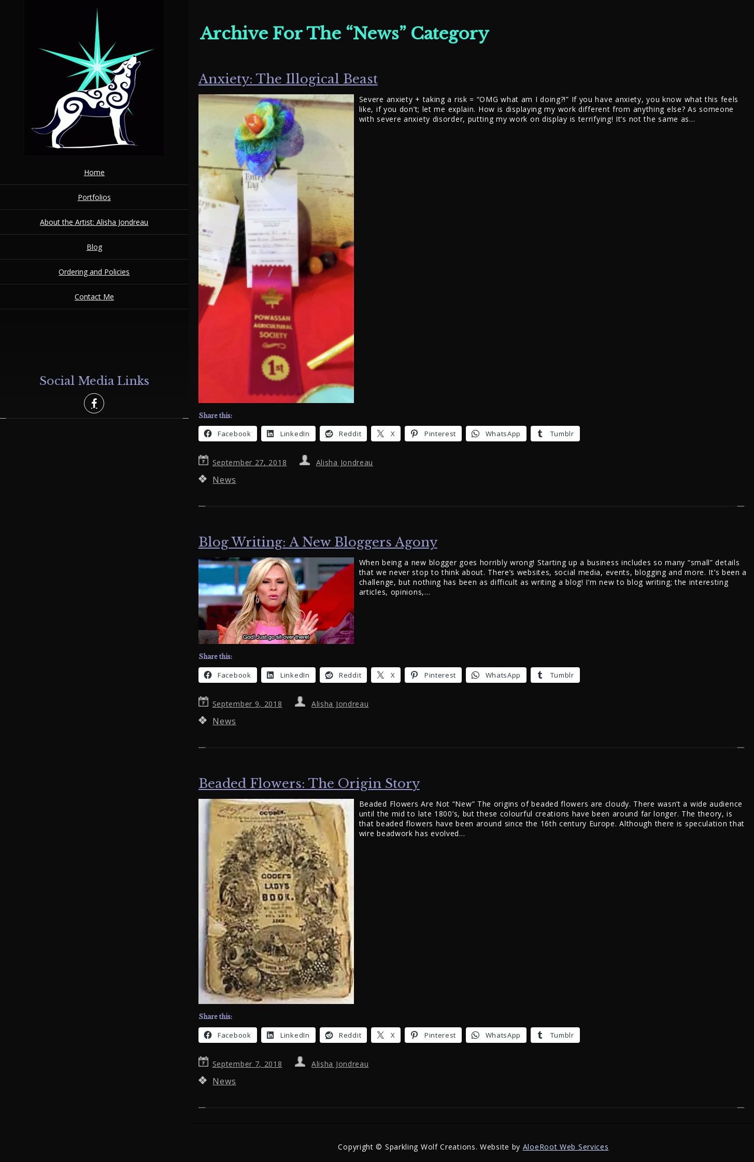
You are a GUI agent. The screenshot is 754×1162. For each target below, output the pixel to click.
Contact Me (94, 297)
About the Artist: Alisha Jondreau (94, 222)
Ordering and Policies (94, 272)
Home (94, 172)
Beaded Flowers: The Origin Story (309, 783)
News (224, 479)
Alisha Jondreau (345, 462)
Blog (94, 247)
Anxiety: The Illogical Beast (288, 79)
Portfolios (94, 197)
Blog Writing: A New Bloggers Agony (317, 542)
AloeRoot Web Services (566, 1147)
